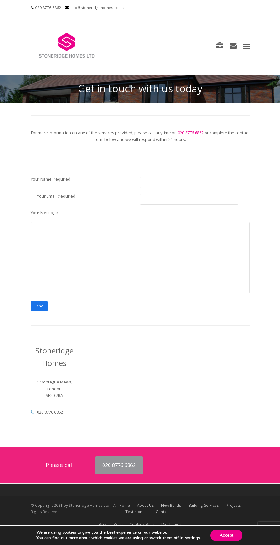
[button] (246, 46)
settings (192, 538)
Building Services (203, 505)
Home (124, 505)
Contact (163, 511)
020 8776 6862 (48, 7)
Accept (226, 535)
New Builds (171, 505)
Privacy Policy (112, 524)
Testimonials (137, 511)
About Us (145, 505)
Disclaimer (171, 524)
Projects (233, 505)
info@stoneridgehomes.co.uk (97, 7)
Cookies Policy (143, 524)
